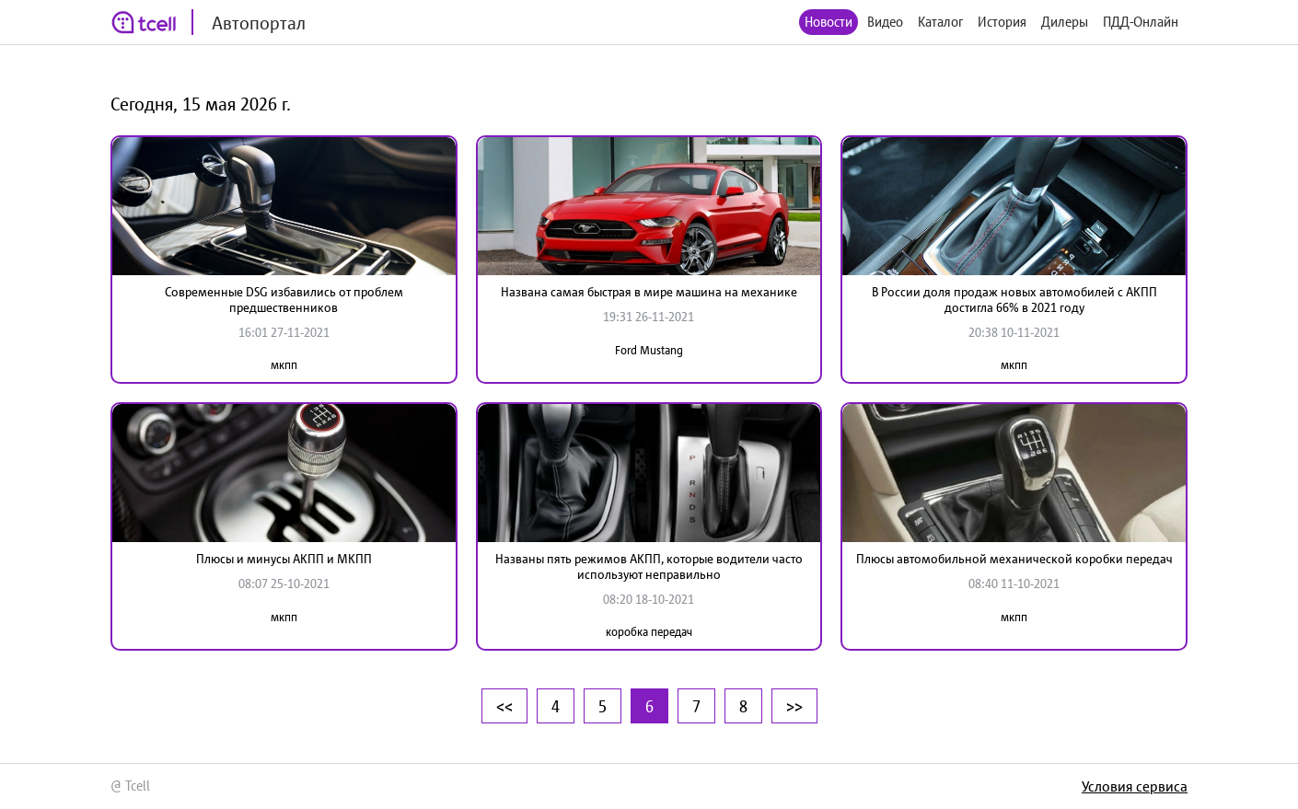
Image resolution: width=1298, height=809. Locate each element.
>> (794, 706)
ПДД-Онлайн (1140, 21)
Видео (885, 21)
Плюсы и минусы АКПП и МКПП (284, 558)
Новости (828, 21)
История (1002, 21)
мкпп (284, 365)
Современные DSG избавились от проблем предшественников (284, 299)
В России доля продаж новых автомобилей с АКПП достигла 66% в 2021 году (1014, 299)
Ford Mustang (649, 350)
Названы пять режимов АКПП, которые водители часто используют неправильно (649, 566)
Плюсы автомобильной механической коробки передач (1014, 558)
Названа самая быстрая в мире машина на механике (649, 291)
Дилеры (1064, 21)
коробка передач (649, 632)
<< (504, 706)
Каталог (940, 21)
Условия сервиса (1135, 786)
